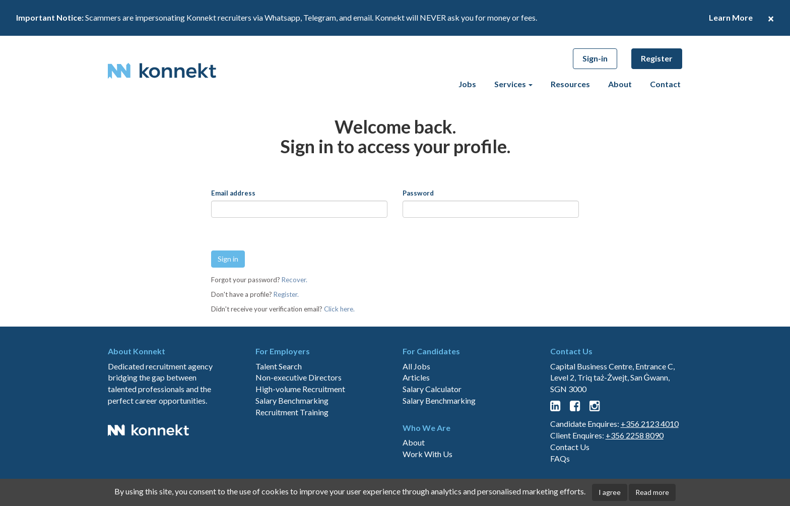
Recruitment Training (291, 448)
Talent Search (278, 401)
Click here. (339, 309)
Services (513, 84)
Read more (652, 492)
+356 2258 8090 (635, 471)
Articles (416, 413)
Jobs (467, 84)
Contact (665, 84)
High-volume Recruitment (300, 424)
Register (657, 58)
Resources (570, 84)
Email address (233, 193)
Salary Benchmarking (291, 436)
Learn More (731, 17)
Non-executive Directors (298, 413)
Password (418, 193)
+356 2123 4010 (650, 459)
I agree (610, 492)
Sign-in (595, 58)
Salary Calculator (432, 424)
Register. (286, 294)
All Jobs (416, 401)
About (620, 84)
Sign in (228, 259)
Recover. (294, 280)
